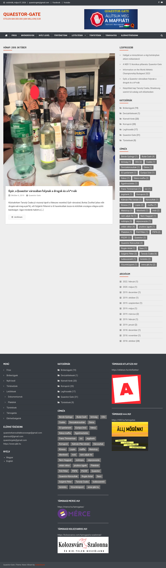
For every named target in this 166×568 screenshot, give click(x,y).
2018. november (130, 335)
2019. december (130, 292)
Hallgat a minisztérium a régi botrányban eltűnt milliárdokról (141, 57)
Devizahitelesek (130, 113)
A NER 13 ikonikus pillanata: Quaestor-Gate (142, 64)
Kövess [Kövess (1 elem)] (126, 205)
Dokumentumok (15, 397)
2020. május (128, 287)
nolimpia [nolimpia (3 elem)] (126, 221)
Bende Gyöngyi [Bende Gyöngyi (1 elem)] (129, 156)
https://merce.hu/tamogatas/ (71, 507)
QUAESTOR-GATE (22, 14)
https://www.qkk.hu (12, 444)
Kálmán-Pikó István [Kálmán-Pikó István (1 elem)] (131, 200)
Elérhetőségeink (129, 35)
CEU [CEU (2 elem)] (138, 162)
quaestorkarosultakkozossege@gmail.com (22, 433)
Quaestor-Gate (129, 135)
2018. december (130, 330)
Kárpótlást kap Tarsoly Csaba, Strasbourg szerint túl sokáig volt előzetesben (141, 90)
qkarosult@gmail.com (13, 436)
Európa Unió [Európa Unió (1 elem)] (148, 173)
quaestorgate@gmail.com (39, 3)
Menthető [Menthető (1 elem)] (142, 210)
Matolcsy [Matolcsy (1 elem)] (126, 210)
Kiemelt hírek (129, 119)
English (9, 461)
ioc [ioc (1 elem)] (148, 189)
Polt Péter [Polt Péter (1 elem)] (142, 232)
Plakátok (12, 402)
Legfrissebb (128, 129)
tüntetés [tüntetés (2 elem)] (145, 259)
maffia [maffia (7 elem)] (152, 205)
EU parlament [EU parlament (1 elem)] (128, 173)
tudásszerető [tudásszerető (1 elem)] (128, 259)
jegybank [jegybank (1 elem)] (126, 194)
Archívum (16, 217)
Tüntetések (95, 35)
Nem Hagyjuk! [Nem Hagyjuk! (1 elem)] (148, 216)
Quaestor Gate (35, 195)
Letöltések (77, 35)
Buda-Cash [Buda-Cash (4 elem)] (148, 156)
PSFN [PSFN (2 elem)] (156, 232)
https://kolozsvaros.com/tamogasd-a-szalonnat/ (80, 535)
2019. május (128, 308)
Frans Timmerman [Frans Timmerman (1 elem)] (131, 189)
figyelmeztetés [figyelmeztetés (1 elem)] (129, 183)
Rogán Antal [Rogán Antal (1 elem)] (128, 248)
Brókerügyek (27, 35)
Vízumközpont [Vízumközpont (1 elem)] (129, 264)
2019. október (129, 298)
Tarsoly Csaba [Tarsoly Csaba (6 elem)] (149, 254)
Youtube (67, 3)
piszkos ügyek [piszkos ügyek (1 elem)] (147, 227)
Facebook (56, 3)
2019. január (128, 325)
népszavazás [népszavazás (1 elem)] (143, 221)
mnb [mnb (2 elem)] (156, 210)
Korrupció (127, 124)
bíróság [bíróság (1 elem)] (126, 162)
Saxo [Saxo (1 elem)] (143, 248)
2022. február (129, 281)
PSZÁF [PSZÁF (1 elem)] (125, 237)
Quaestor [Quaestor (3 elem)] (140, 237)
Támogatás (111, 35)
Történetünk (60, 35)
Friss (14, 35)
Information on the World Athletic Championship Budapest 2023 (138, 72)
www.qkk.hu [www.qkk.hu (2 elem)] (148, 264)
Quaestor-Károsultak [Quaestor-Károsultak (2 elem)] (132, 243)
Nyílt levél (44, 35)
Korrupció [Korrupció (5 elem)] (142, 194)
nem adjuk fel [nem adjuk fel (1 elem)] (128, 216)
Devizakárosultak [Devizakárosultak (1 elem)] (130, 167)
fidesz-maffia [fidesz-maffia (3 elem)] (141, 178)
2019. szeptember (131, 303)
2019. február (129, 319)
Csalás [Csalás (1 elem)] (150, 162)
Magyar (9, 457)
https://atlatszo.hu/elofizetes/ (125, 370)
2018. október (129, 341)
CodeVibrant (40, 565)
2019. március (129, 314)
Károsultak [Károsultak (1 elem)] (152, 200)
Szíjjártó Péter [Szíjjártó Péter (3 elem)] (129, 254)
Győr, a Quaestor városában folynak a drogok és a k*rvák (42, 191)
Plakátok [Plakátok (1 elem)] (126, 232)
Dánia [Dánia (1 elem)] (148, 167)
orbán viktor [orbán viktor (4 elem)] (128, 227)
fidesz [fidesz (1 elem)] (125, 178)
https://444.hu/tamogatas (123, 420)
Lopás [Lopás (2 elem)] (139, 205)
